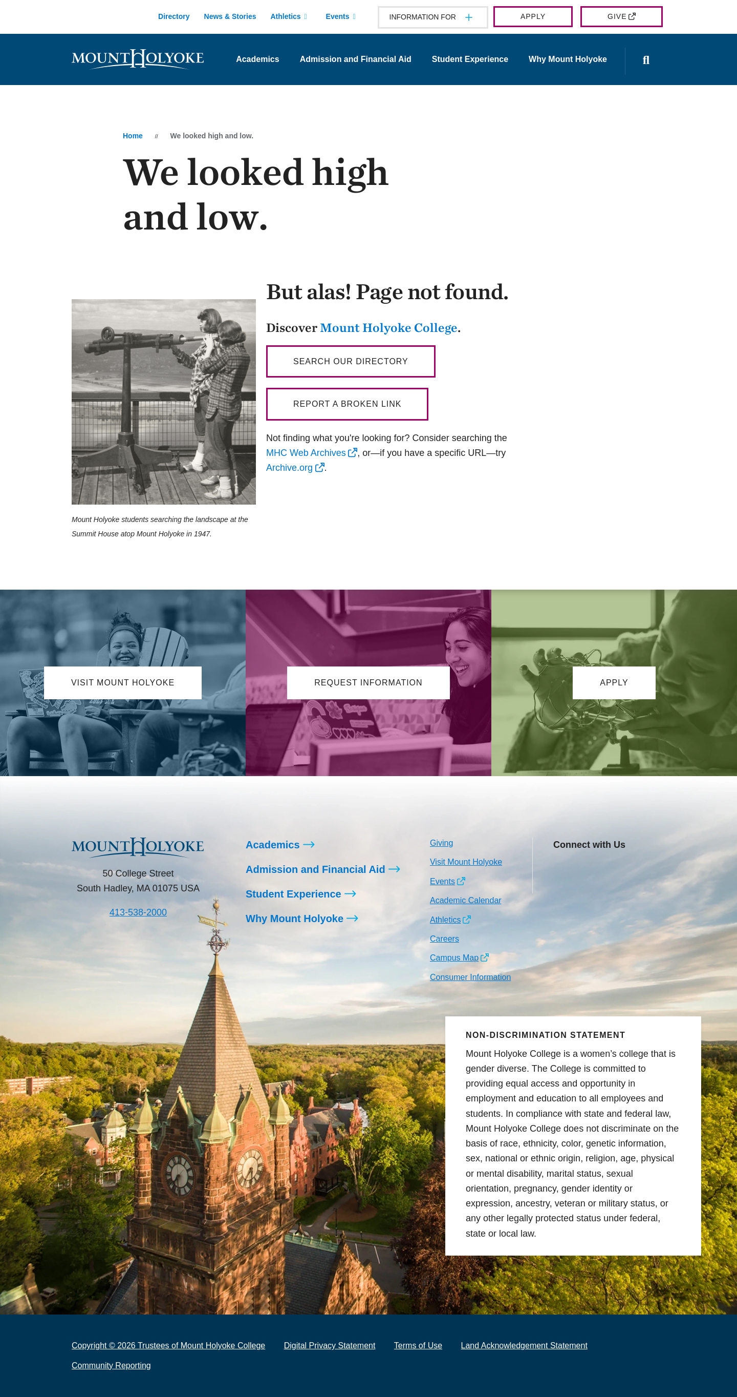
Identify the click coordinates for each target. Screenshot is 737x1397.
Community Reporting (111, 1365)
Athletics (285, 16)
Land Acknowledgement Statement (524, 1345)
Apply (533, 16)
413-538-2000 (138, 912)
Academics (257, 59)
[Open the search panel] (646, 61)
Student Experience (470, 59)
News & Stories (230, 16)
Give (617, 16)
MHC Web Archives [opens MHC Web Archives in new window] (306, 453)
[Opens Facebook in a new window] (583, 868)
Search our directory (350, 361)
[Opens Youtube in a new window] (629, 868)
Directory (173, 16)
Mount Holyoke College (389, 327)
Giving (441, 843)
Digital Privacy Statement (330, 1345)
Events (338, 16)
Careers (444, 938)
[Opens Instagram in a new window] (560, 868)
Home (133, 136)
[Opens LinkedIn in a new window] (606, 868)
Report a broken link (347, 404)
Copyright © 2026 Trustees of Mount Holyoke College (168, 1345)
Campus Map (454, 957)
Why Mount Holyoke (568, 59)
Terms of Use (418, 1345)
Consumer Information (470, 977)
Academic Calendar (466, 900)
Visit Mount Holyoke (466, 862)
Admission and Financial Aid (355, 59)
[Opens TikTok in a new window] (560, 885)
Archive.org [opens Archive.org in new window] (289, 468)
